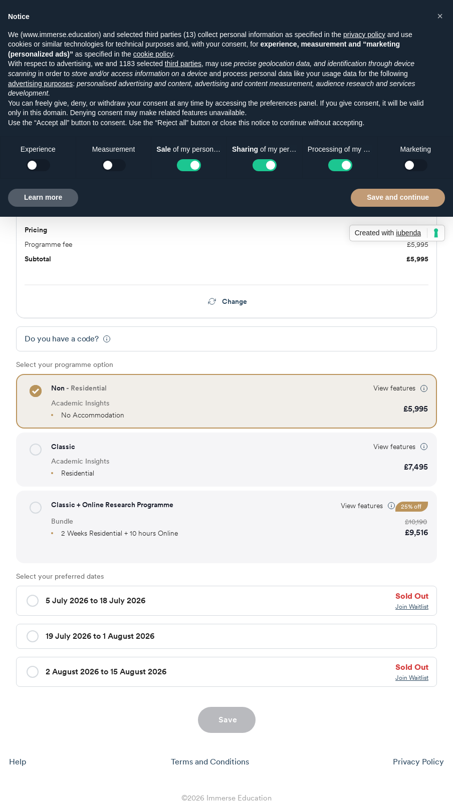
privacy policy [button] (364, 35)
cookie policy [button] (153, 54)
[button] (36, 391)
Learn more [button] (43, 197)
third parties (183, 64)
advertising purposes (40, 84)
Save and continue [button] (398, 197)
